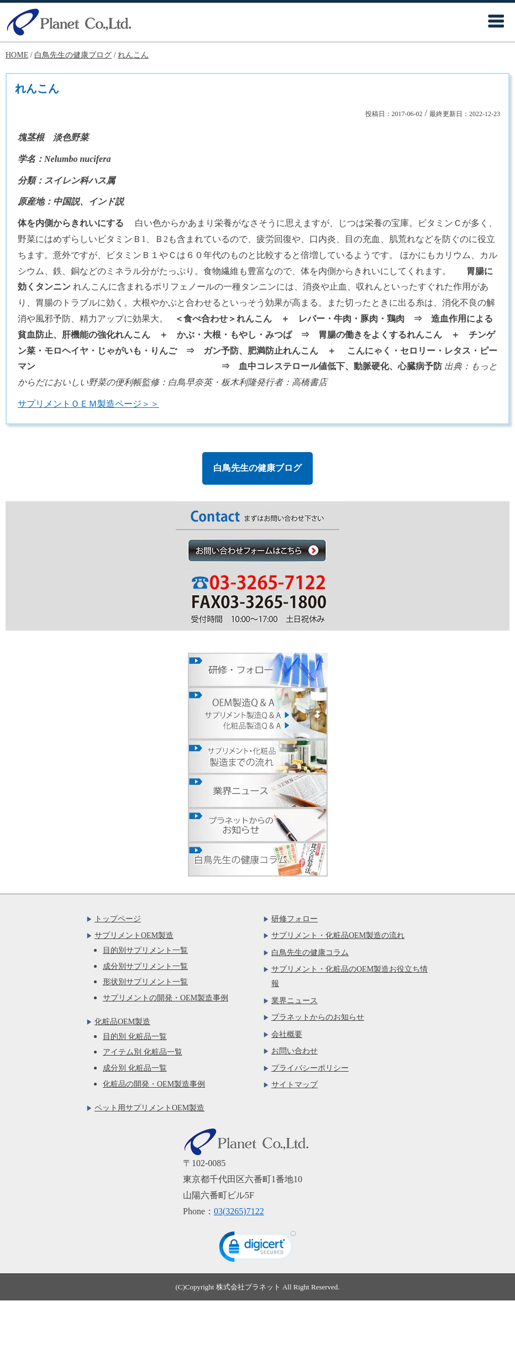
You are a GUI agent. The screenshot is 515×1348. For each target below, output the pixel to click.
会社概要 (286, 1034)
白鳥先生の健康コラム (310, 952)
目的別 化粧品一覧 (135, 1036)
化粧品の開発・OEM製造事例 (154, 1084)
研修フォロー (294, 919)
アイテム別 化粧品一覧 (142, 1052)
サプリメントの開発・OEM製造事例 (165, 998)
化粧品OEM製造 (122, 1021)
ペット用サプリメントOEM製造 (149, 1108)
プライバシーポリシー (310, 1068)
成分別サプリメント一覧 (145, 966)
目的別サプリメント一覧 (145, 950)
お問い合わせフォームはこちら (263, 550)
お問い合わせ (294, 1051)
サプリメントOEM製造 (134, 935)
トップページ (117, 919)
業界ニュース (294, 1000)
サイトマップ (294, 1085)
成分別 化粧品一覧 (135, 1068)
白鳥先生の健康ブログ (257, 468)
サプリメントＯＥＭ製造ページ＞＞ (88, 403)
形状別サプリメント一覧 (145, 982)
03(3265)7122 (239, 1211)
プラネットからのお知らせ (317, 1017)
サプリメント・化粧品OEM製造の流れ (337, 935)
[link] (257, 1249)
